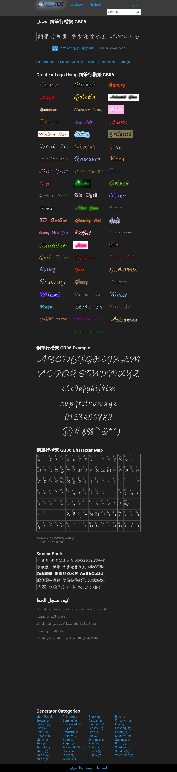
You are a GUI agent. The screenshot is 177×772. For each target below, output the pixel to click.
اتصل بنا (102, 768)
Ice (93, 736)
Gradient (70, 732)
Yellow (70, 759)
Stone (68, 755)
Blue (120, 716)
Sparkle (122, 751)
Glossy (96, 728)
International (46, 62)
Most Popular (45, 716)
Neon (68, 739)
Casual (95, 720)
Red (94, 743)
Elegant (96, 724)
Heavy (43, 736)
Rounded (45, 747)
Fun (41, 728)
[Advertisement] (18, 75)
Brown (42, 720)
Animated (71, 716)
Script (95, 747)
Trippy (95, 755)
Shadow (123, 747)
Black (95, 716)
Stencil (42, 755)
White (42, 759)
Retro (120, 743)
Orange (96, 739)
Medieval (124, 736)
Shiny (68, 751)
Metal (42, 739)
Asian (91, 62)
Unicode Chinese (71, 62)
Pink (42, 743)
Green (121, 732)
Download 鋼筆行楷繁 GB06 (74, 48)
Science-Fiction (75, 747)
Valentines (124, 755)
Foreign (125, 62)
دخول (134, 5)
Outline (122, 739)
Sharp (42, 751)
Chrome (123, 720)
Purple (69, 743)
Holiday (70, 736)
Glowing (123, 728)
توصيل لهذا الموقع (81, 768)
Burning (70, 720)
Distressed (107, 62)
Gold (42, 732)
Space (95, 751)
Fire (119, 724)
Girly (67, 728)
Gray (94, 732)
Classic (43, 724)
